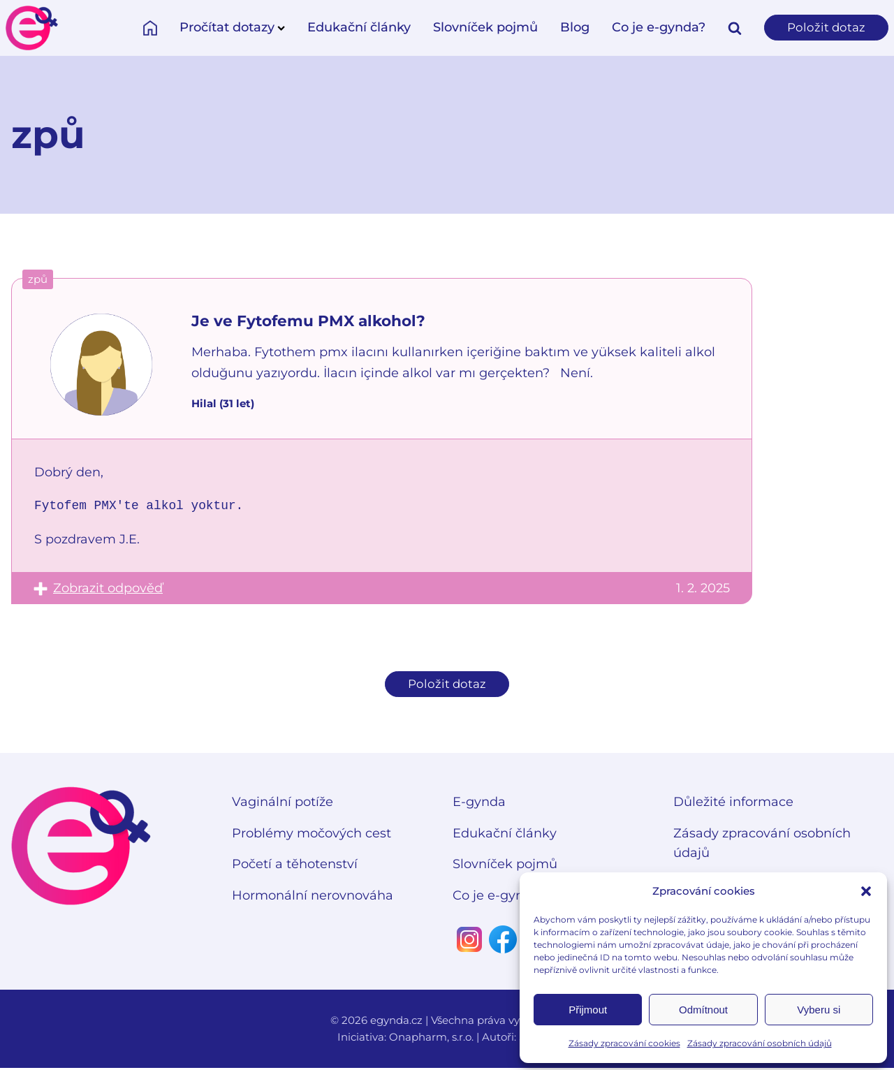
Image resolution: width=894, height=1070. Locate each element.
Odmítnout (703, 1010)
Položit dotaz (824, 27)
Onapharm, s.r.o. (431, 1039)
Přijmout (588, 1010)
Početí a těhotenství (295, 866)
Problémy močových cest (311, 835)
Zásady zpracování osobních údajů (759, 1043)
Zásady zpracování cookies (624, 1043)
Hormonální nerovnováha (312, 897)
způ (37, 279)
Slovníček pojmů (482, 27)
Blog (572, 27)
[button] (866, 891)
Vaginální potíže (282, 804)
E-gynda (479, 804)
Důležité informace (733, 804)
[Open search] (732, 28)
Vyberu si (818, 1010)
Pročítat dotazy (229, 27)
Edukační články (356, 27)
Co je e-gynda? (656, 27)
